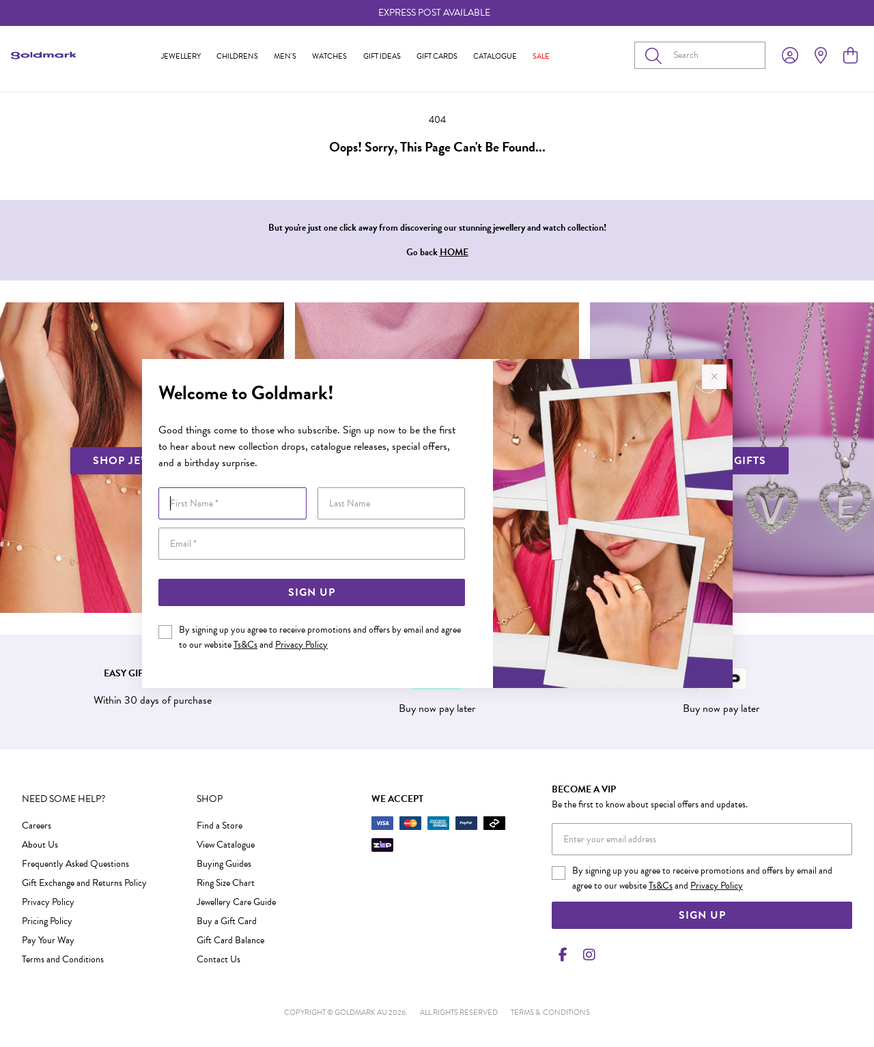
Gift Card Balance (230, 940)
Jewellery (181, 56)
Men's (285, 56)
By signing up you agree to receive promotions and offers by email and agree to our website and (320, 637)
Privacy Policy (301, 644)
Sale (541, 56)
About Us (40, 844)
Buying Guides (224, 864)
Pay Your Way (48, 940)
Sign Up (311, 592)
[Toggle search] (656, 55)
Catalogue (495, 56)
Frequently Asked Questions (75, 864)
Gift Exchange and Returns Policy (84, 883)
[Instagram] (586, 954)
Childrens (237, 56)
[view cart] (850, 56)
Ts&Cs (245, 644)
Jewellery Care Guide (236, 902)
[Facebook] (563, 954)
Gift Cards (437, 56)
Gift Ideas (382, 56)
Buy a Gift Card (227, 921)
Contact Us (218, 959)
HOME (454, 252)
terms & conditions (550, 1012)
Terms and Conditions (63, 959)
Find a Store (219, 825)
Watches (329, 56)
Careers (36, 825)
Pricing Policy (47, 921)
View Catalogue (226, 844)
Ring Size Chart (226, 883)
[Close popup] (714, 376)
